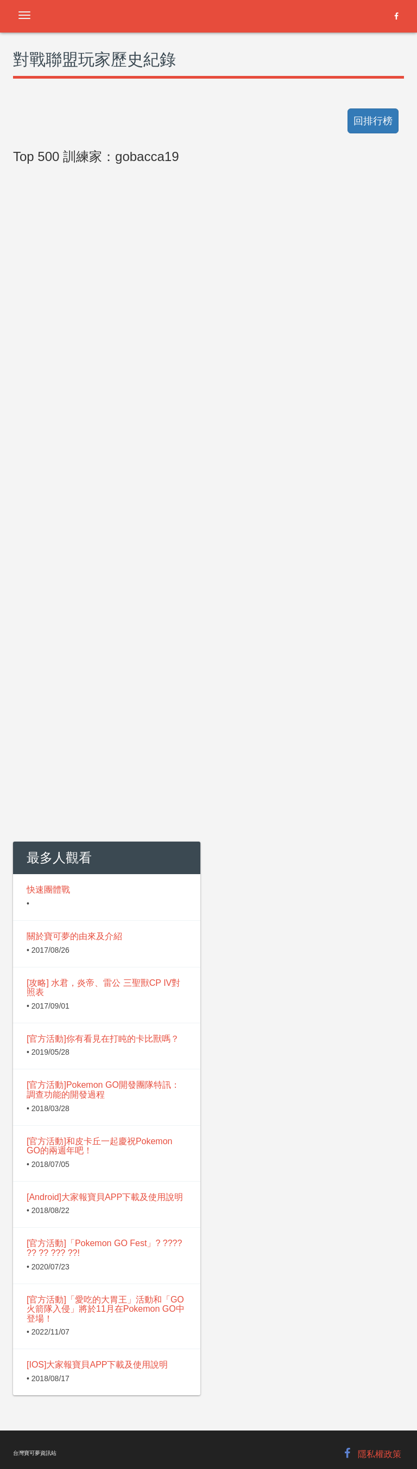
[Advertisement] (208, 413)
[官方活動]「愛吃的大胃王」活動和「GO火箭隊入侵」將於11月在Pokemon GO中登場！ (106, 1309)
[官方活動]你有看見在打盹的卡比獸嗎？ (103, 1038)
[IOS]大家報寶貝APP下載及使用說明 (97, 1364)
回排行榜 (373, 121)
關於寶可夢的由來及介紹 (74, 936)
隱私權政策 (379, 1454)
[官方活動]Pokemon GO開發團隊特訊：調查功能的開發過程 (103, 1089)
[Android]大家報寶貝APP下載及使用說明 (105, 1197)
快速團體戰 (48, 889)
